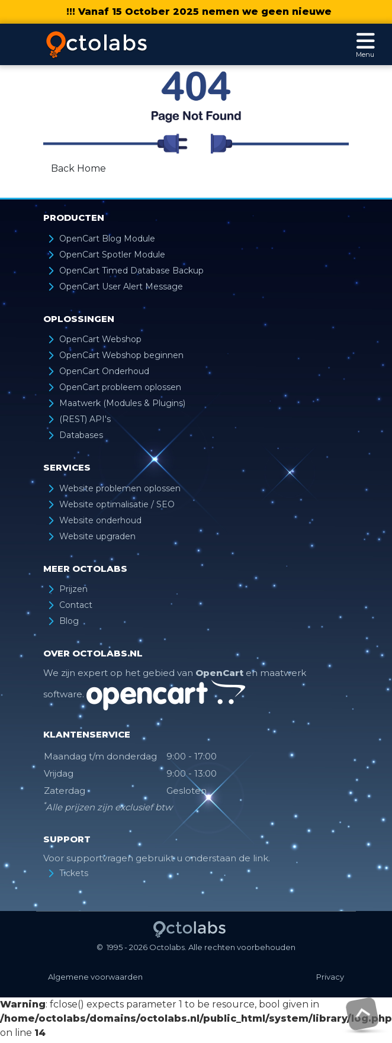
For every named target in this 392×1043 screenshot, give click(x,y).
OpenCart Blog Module (107, 238)
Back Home (78, 168)
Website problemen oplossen (120, 488)
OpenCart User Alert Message (121, 286)
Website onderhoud (100, 520)
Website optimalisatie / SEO (117, 504)
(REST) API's (85, 419)
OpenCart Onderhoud (104, 371)
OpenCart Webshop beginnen (121, 355)
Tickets (73, 873)
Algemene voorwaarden (95, 976)
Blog (69, 621)
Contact (75, 605)
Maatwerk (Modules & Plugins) (122, 403)
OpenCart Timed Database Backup (131, 270)
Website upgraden (97, 536)
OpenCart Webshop (100, 339)
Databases (81, 435)
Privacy (330, 976)
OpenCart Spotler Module (112, 254)
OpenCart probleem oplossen (120, 387)
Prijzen (73, 589)
